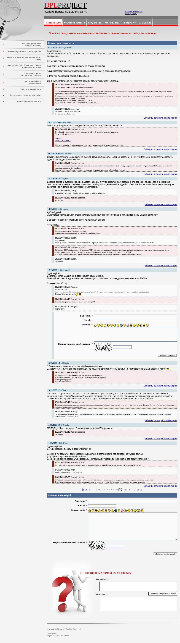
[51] (120, 489)
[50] (116, 489)
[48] (108, 489)
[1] (96, 489)
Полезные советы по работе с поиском (31, 74)
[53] (128, 489)
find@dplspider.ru (73, 629)
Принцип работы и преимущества (24, 51)
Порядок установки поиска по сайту (31, 44)
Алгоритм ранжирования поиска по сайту (24, 58)
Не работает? (129, 23)
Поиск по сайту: (63, 140)
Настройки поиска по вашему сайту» (134, 12)
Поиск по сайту (53, 23)
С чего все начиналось (30, 89)
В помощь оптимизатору (29, 101)
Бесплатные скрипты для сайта (25, 95)
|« (83, 489)
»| (141, 489)
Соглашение (145, 23)
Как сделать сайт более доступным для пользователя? (24, 66)
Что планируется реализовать (33, 82)
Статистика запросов (74, 23)
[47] (104, 489)
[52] (124, 489)
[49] (112, 489)
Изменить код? (112, 23)
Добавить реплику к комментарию (161, 118)
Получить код (94, 23)
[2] (99, 489)
